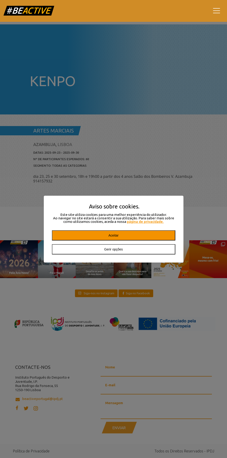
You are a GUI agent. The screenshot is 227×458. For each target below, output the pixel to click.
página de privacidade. (145, 221)
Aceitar (113, 235)
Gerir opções (113, 249)
